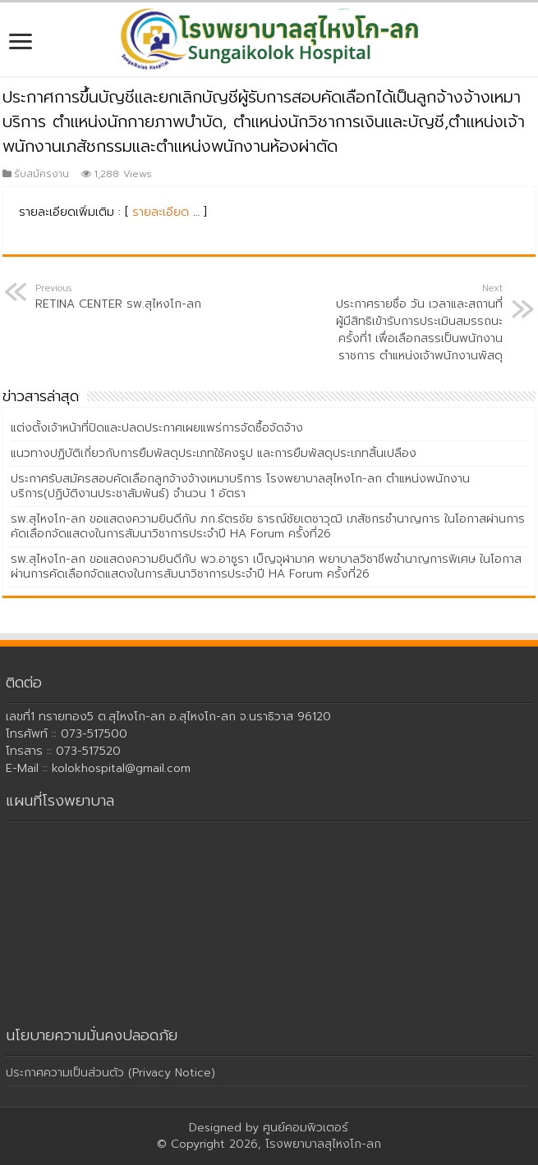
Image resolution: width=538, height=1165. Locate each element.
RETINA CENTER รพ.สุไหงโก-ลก (119, 297)
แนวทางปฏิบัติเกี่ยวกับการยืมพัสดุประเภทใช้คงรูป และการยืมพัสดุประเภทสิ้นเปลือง (213, 453)
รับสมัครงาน (41, 174)
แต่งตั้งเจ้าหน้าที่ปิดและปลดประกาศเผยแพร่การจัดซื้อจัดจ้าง (157, 427)
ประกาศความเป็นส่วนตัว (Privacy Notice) (110, 1072)
